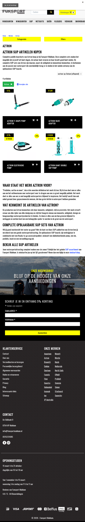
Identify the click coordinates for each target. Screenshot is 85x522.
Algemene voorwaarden (11, 370)
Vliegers (58, 21)
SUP (31, 21)
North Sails (59, 370)
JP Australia (48, 399)
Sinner (57, 387)
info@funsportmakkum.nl (12, 430)
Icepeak (47, 391)
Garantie (6, 378)
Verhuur (68, 21)
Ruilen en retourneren (11, 374)
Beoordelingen (17, 493)
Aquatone (47, 353)
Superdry (58, 395)
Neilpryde (58, 366)
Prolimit (58, 378)
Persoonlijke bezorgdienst (13, 366)
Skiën (49, 21)
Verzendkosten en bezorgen (13, 362)
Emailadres (11, 311)
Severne (58, 382)
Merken (11, 36)
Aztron (17, 36)
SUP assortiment (71, 249)
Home (4, 36)
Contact (6, 353)
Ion (45, 395)
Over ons (6, 357)
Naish (57, 362)
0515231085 (8, 436)
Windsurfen (7, 21)
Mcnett (57, 353)
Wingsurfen (21, 21)
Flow (46, 378)
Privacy (5, 382)
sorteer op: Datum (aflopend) (69, 73)
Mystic (57, 357)
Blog (4, 387)
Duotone (47, 370)
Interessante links (9, 391)
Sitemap (6, 395)
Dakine (46, 366)
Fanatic (47, 374)
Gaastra (47, 382)
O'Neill (57, 374)
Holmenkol (48, 387)
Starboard (59, 391)
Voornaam (10, 320)
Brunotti (47, 362)
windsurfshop (75, 252)
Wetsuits (40, 21)
